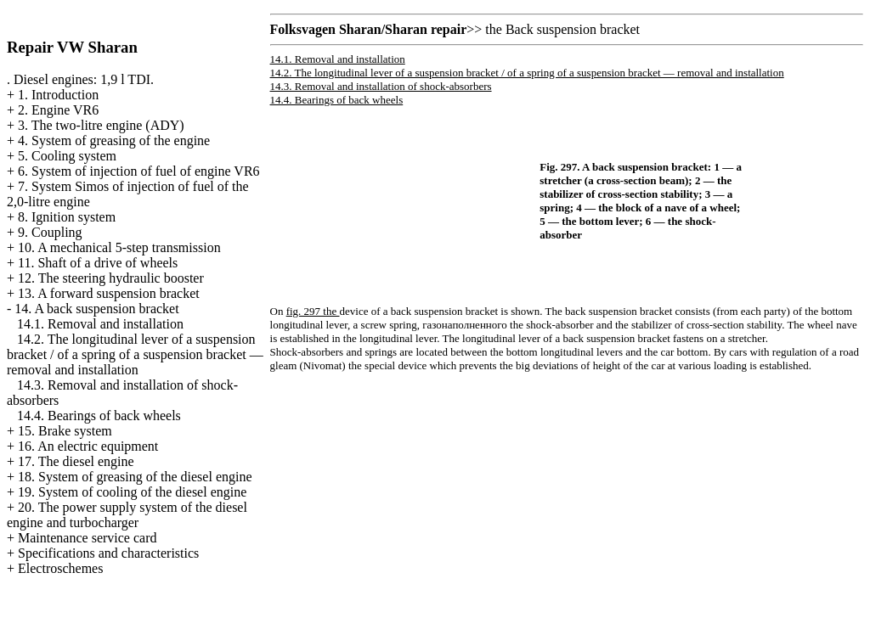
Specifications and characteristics (108, 553)
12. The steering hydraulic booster (111, 278)
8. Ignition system (67, 217)
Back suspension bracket (573, 29)
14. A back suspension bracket (96, 308)
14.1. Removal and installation (100, 324)
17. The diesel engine (76, 461)
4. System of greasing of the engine (114, 140)
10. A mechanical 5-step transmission (119, 247)
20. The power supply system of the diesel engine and (127, 515)
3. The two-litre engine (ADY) (101, 125)
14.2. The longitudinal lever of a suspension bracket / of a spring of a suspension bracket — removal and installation (135, 354)
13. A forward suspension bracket (109, 293)
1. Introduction (58, 94)
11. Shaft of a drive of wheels (98, 263)
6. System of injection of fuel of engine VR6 (139, 171)
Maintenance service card (87, 538)
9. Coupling (50, 232)
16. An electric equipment (88, 446)
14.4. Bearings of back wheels (99, 415)
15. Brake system (65, 431)
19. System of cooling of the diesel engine (132, 492)
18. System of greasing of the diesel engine (135, 476)
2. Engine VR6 (58, 110)
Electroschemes (60, 568)
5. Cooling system (67, 156)
